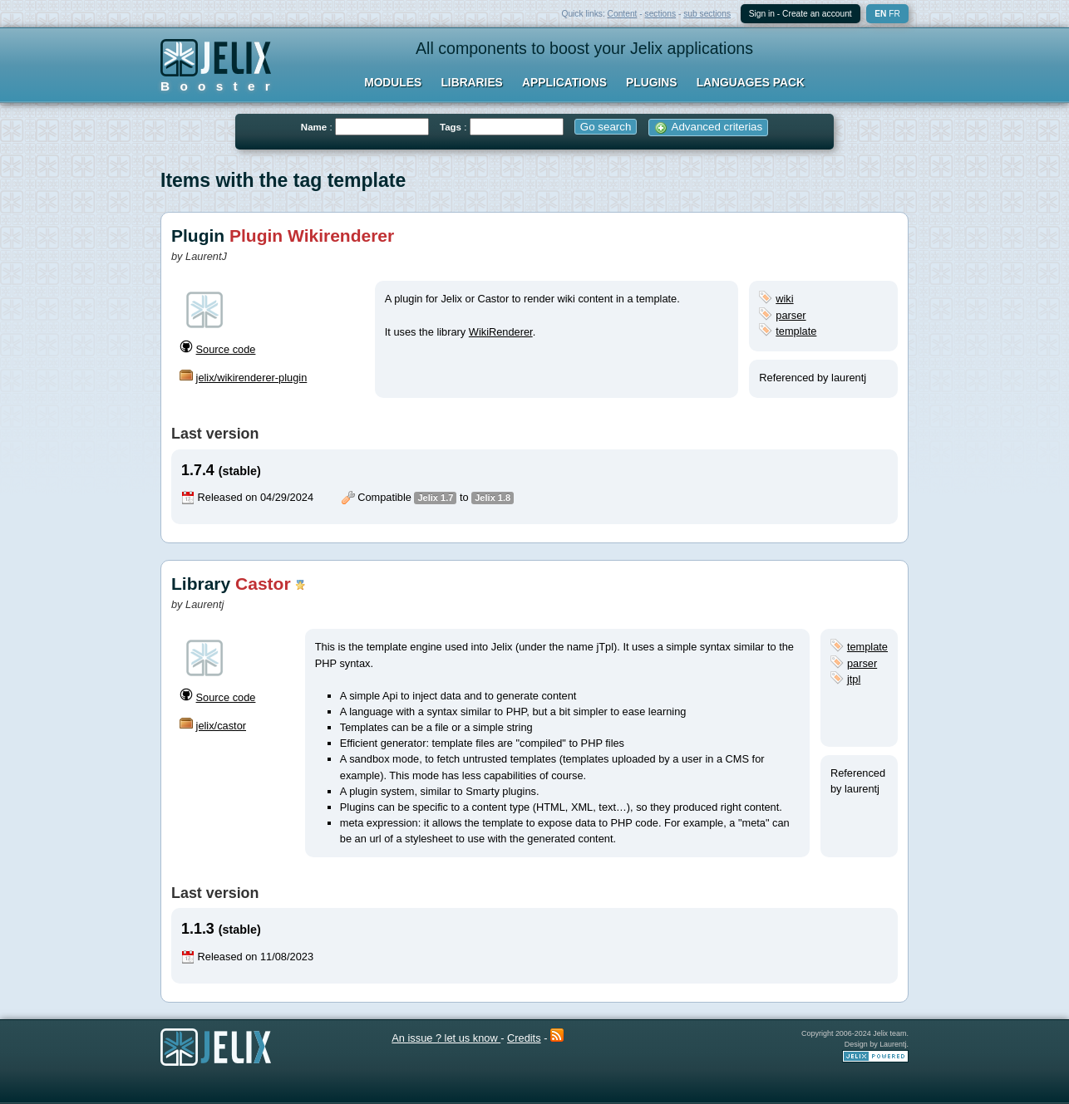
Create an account (817, 13)
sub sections (707, 13)
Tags (450, 127)
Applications (564, 82)
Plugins (651, 82)
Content (623, 13)
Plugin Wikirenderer (311, 235)
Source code (226, 349)
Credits (524, 1038)
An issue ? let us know (446, 1038)
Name (314, 127)
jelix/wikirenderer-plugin (252, 377)
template (796, 331)
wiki (784, 298)
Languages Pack (751, 82)
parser (790, 315)
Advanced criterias (708, 127)
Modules (392, 82)
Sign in (762, 13)
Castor (263, 583)
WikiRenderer (501, 332)
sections (661, 13)
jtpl (853, 679)
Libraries (471, 82)
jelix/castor (221, 725)
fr (894, 13)
